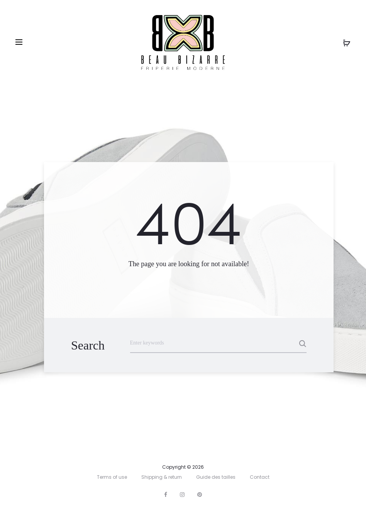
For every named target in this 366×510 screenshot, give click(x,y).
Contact (259, 477)
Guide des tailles (216, 477)
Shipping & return (161, 477)
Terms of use (112, 477)
